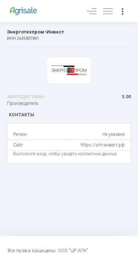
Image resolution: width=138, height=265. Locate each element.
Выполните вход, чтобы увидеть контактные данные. (65, 153)
